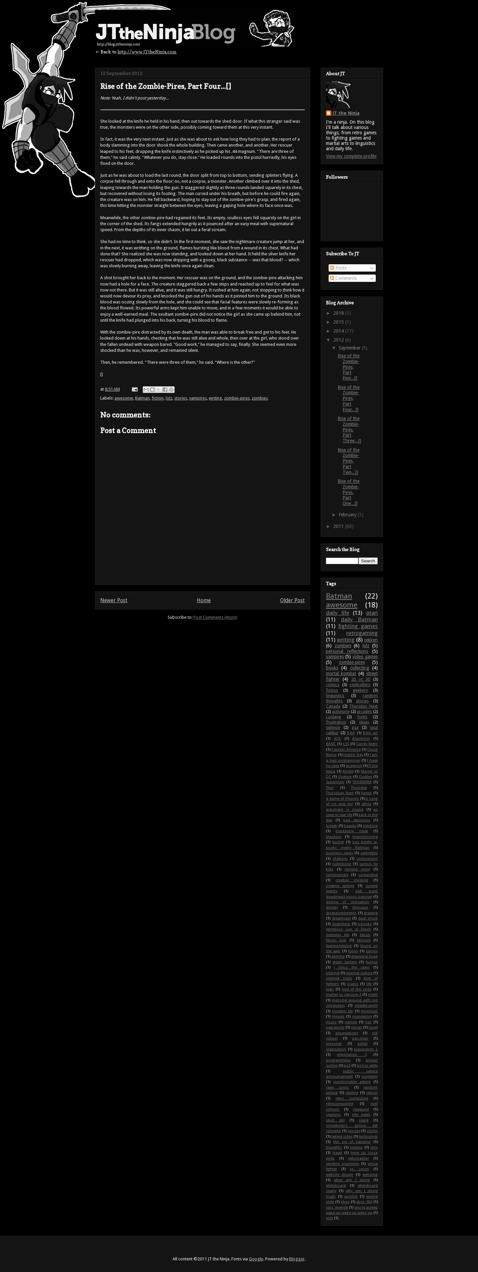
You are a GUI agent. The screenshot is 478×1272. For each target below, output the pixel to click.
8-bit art (370, 733)
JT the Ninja (346, 113)
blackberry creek (352, 831)
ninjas (356, 1027)
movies (338, 1016)
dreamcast (341, 918)
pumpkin (370, 1076)
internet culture (359, 973)
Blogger (297, 1258)
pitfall (362, 1044)
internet (333, 973)
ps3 (347, 1065)
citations (340, 859)
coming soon (357, 869)
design (332, 907)
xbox (345, 1202)
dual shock (368, 918)
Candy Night (367, 744)
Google (256, 1258)
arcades (364, 711)
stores (372, 1131)
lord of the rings (357, 989)
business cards (339, 853)
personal (334, 1044)
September (350, 347)
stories (180, 398)
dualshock (341, 924)
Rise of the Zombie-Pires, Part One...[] (348, 492)
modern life (342, 1011)
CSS (346, 744)
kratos (352, 984)
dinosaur (360, 907)
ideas (364, 722)
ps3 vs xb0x (367, 1065)
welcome (370, 1175)
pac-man (360, 1038)
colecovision (367, 859)
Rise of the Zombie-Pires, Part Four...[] (348, 398)
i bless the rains (352, 967)
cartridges (369, 853)
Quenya (345, 777)
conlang (333, 716)
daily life (337, 612)
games (372, 951)
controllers (360, 684)
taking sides (342, 1136)
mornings (369, 1011)
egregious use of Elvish (348, 929)
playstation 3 (351, 1054)
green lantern (345, 962)
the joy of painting (351, 1142)
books (332, 667)
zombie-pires (237, 398)
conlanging (368, 875)
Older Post (292, 600)
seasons (333, 1115)
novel (373, 1027)
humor (372, 962)
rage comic (337, 1087)
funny (353, 951)
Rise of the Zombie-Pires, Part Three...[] (349, 429)
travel (337, 1153)
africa (366, 804)
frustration (336, 722)
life (368, 984)
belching (370, 826)
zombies (260, 398)
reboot (372, 1093)
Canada (333, 706)
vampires (198, 398)
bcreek (331, 826)
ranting (352, 1093)
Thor (330, 788)
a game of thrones (342, 798)
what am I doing (352, 1180)
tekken (371, 640)
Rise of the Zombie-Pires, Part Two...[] (348, 461)
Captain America (345, 749)
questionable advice (351, 1082)
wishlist (351, 1196)
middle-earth (366, 1005)
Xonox (366, 793)
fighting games (358, 626)
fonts (362, 716)
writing (215, 398)
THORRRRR (362, 782)
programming (338, 1060)
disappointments (341, 913)
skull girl (335, 1120)
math (373, 994)
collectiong (341, 864)
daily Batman (359, 619)
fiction (158, 398)
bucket (338, 842)
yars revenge (337, 1207)
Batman (142, 398)
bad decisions (356, 820)
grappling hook (364, 956)
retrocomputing (339, 1104)
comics (332, 684)
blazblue (333, 837)
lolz (169, 398)
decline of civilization (347, 902)
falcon (365, 935)
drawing (371, 913)
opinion (333, 727)
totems (356, 1147)
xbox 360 (364, 1202)
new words (335, 1027)
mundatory (362, 1016)
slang (363, 1120)
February (348, 514)
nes (368, 1022)
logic (330, 989)
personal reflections (347, 651)
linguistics (335, 695)
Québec (365, 777)
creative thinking (352, 880)
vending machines (342, 1164)
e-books (365, 924)
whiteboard (336, 1185)
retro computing (352, 1098)
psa (355, 727)
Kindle (348, 771)
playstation (336, 1049)
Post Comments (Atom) (215, 617)
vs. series (359, 1169)
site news (361, 1115)
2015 (339, 322)
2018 (339, 313)
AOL (337, 738)
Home (204, 600)
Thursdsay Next (340, 793)
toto (374, 1147)
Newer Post (113, 600)
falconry (363, 940)
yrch (329, 1218)
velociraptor (358, 1158)
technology (368, 1136)
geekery (360, 690)
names (351, 1022)
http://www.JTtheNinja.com (147, 51)
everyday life (337, 935)
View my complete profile (351, 156)
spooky (354, 1131)
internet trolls (339, 978)
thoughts (334, 1147)
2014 (339, 331)
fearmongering (339, 946)
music (331, 1022)
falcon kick (336, 940)
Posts (338, 268)
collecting (359, 667)
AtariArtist (361, 738)
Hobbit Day (353, 755)
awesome (124, 398)
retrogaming (362, 633)
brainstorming (365, 837)
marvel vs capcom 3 (343, 994)
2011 (339, 526)
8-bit (351, 733)
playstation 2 (366, 1049)
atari (372, 612)
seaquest (361, 1109)
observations (346, 1033)
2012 (339, 340)
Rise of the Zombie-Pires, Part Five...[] (348, 367)
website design (339, 1175)
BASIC (331, 744)
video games (365, 656)
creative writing (340, 886)
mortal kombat (341, 673)
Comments (343, 278)
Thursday (359, 788)
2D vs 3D (360, 679)
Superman (335, 782)
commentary (337, 875)
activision (341, 711)
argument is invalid (344, 809)
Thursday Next (363, 706)
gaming (338, 956)
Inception (354, 766)
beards (350, 826)
